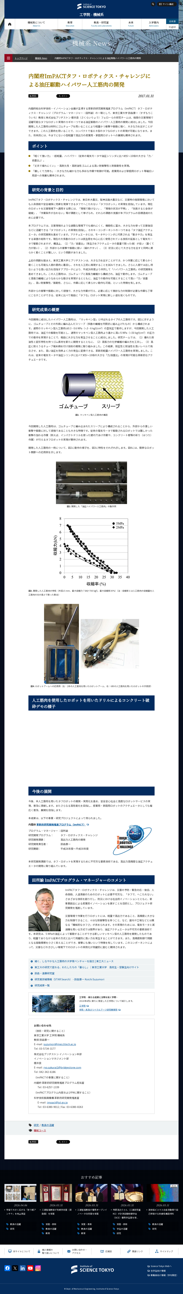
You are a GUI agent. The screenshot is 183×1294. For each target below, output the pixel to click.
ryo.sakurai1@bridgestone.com (62, 1067)
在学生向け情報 (158, 1270)
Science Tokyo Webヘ (161, 1266)
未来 (130, 24)
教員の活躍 (48, 1125)
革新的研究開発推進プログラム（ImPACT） (61, 824)
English (172, 26)
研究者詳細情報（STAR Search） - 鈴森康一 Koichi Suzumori (69, 979)
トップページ (9, 24)
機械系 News (41, 58)
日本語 (172, 21)
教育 (70, 24)
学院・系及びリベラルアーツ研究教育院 (98, 1009)
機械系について (36, 24)
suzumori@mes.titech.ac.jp (60, 1044)
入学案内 (153, 24)
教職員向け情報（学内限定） (164, 1275)
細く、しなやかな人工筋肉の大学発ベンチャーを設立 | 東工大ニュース (74, 961)
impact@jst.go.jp (57, 1102)
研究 (36, 1125)
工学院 (82, 1005)
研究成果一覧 (42, 985)
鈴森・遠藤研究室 (45, 973)
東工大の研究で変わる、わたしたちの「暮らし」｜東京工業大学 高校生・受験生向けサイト (87, 967)
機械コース (40, 1130)
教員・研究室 (101, 24)
